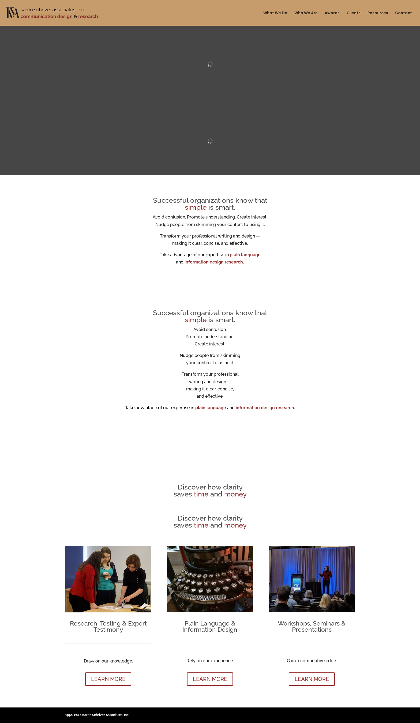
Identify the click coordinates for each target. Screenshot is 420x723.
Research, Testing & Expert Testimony (108, 626)
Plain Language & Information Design (209, 626)
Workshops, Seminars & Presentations (312, 626)
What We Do (275, 13)
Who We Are (306, 13)
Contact (403, 13)
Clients (354, 13)
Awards (332, 13)
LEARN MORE (108, 679)
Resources (378, 13)
